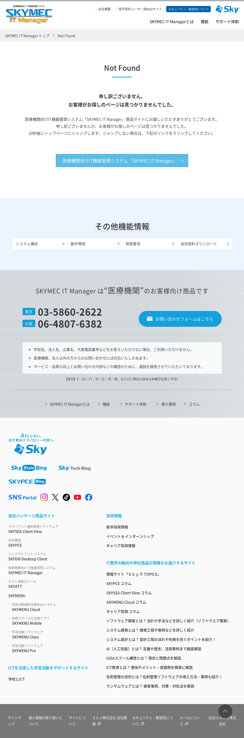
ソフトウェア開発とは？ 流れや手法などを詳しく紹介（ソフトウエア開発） (168, 621)
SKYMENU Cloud (53, 608)
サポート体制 (227, 21)
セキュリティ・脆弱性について (151, 721)
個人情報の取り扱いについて (44, 721)
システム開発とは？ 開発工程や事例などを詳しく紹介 (150, 631)
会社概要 (104, 9)
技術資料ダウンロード (199, 244)
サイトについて (77, 721)
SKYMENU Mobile (53, 622)
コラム (194, 405)
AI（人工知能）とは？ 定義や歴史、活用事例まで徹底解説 (153, 649)
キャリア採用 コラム (123, 612)
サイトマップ (14, 721)
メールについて (190, 721)
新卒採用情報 (117, 527)
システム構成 (27, 244)
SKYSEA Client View (51, 530)
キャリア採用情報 (120, 546)
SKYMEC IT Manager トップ (27, 35)
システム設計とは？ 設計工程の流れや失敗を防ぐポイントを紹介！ (161, 640)
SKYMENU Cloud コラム (126, 603)
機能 (204, 21)
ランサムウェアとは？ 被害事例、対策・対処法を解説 (150, 687)
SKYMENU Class (53, 635)
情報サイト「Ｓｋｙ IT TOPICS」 (133, 575)
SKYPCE (51, 544)
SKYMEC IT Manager (51, 571)
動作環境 (78, 244)
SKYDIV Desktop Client (51, 557)
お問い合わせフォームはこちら (184, 320)
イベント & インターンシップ (130, 537)
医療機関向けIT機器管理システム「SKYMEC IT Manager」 (119, 161)
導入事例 (168, 405)
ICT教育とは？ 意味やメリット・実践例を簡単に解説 (149, 668)
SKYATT (51, 585)
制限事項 (133, 244)
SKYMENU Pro (53, 649)
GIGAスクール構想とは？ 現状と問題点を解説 (143, 659)
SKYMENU (16, 596)
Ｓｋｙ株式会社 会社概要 (109, 721)
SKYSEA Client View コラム (129, 593)
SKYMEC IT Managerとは (172, 21)
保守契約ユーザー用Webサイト (140, 9)
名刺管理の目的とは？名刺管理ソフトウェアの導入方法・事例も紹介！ (164, 677)
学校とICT (16, 680)
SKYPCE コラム (118, 584)
